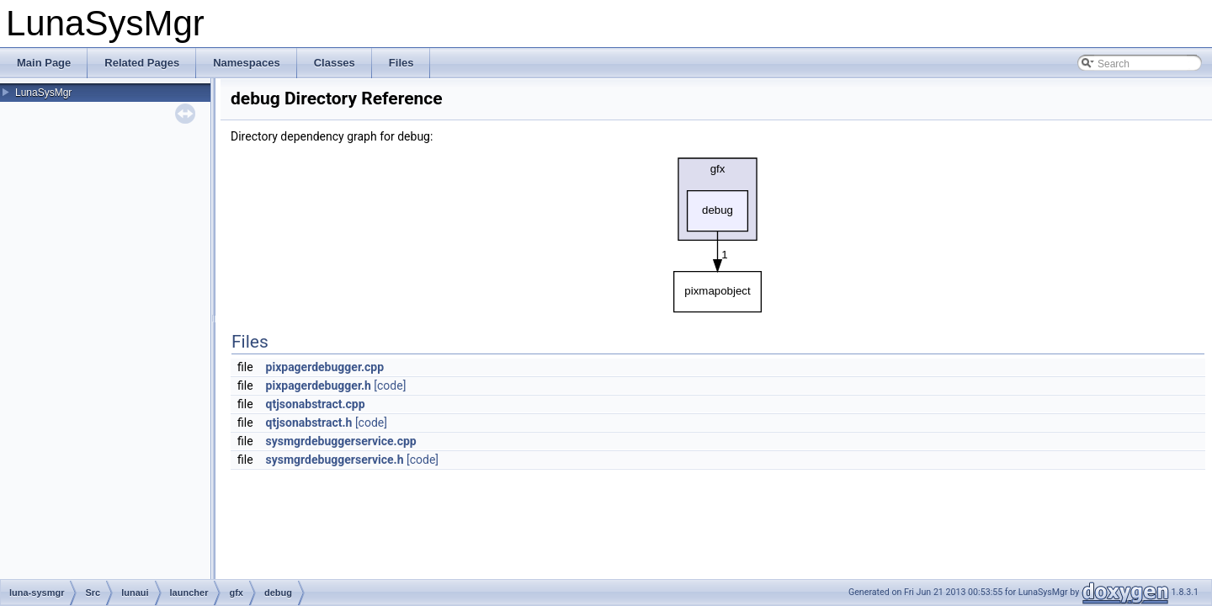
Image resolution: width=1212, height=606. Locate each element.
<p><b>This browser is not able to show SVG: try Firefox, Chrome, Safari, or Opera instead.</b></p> (718, 230)
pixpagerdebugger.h (318, 385)
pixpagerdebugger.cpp (325, 367)
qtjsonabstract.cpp (315, 404)
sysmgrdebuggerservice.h (335, 459)
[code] (390, 385)
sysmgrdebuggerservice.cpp (341, 441)
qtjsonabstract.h (309, 422)
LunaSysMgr (43, 92)
